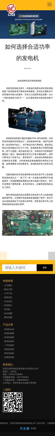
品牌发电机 (9, 357)
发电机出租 (9, 329)
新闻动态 (8, 297)
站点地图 (8, 313)
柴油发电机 (9, 341)
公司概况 (8, 285)
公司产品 (8, 293)
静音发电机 (9, 353)
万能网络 (51, 423)
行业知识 (8, 301)
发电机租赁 (9, 349)
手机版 (33, 428)
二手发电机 (9, 345)
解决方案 (8, 289)
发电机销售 (9, 337)
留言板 (7, 309)
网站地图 (8, 317)
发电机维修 (9, 333)
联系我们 (8, 305)
